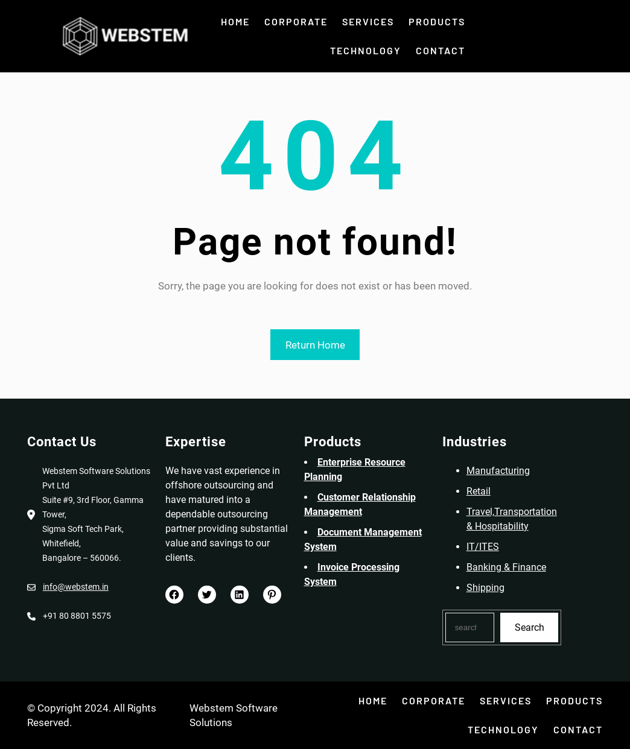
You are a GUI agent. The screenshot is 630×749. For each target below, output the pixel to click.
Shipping (491, 587)
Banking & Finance (512, 567)
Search (535, 627)
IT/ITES (488, 546)
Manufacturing (504, 470)
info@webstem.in (70, 587)
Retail (484, 491)
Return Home (315, 345)
